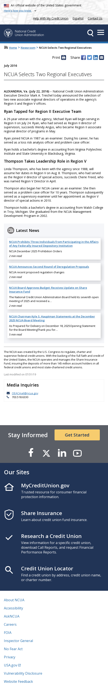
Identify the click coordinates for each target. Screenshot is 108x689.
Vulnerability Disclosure (23, 673)
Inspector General (18, 640)
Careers (10, 624)
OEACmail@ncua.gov (25, 393)
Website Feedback (18, 681)
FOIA (7, 632)
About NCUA (14, 600)
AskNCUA (11, 616)
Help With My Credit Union (49, 17)
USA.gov (10, 665)
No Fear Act (13, 649)
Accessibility (13, 608)
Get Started (77, 435)
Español (78, 18)
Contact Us (95, 18)
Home (13, 48)
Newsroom (28, 48)
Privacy (9, 657)
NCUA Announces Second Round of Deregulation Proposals (49, 267)
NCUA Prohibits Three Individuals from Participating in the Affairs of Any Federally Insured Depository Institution (54, 244)
